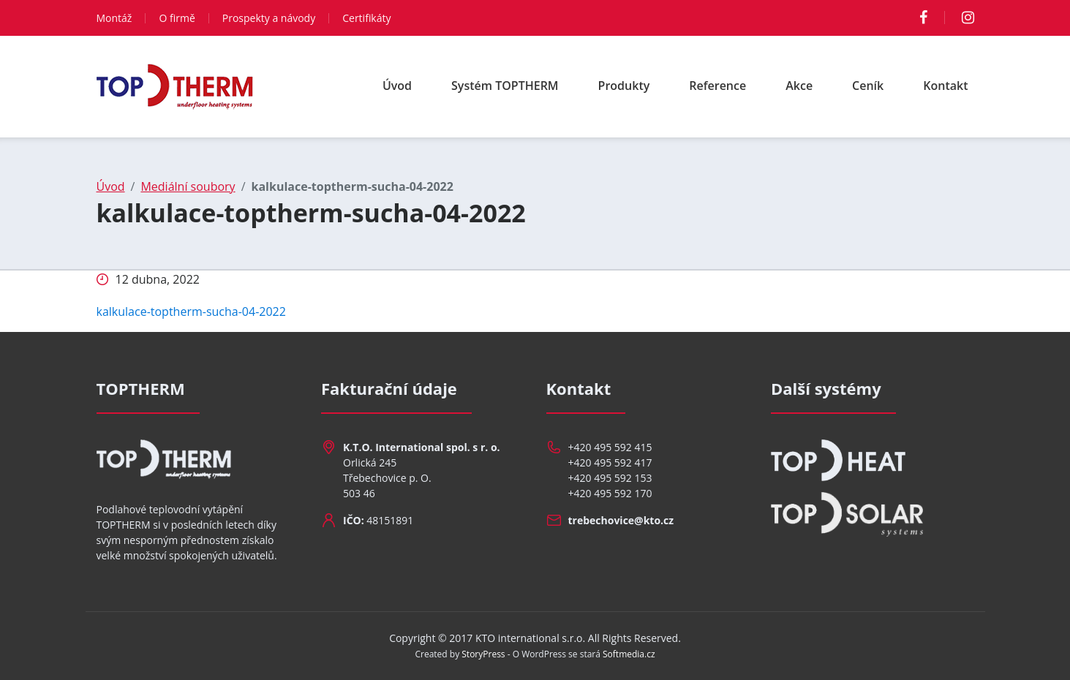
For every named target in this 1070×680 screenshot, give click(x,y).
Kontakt (945, 86)
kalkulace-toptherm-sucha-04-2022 (191, 311)
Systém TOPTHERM (505, 86)
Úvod (397, 86)
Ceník (867, 86)
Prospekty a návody (268, 18)
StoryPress (483, 654)
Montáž (114, 18)
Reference (717, 86)
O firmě (177, 18)
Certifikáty (366, 18)
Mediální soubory (187, 186)
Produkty (624, 86)
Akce (799, 86)
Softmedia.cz (629, 654)
